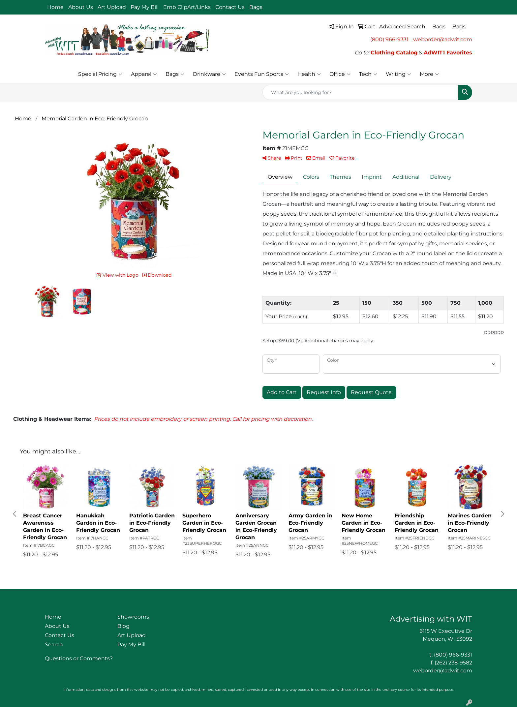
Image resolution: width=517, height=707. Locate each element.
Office (339, 74)
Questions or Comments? (79, 658)
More (429, 74)
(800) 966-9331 (389, 39)
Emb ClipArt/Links (187, 7)
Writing (398, 74)
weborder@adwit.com (442, 39)
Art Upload (112, 7)
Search (54, 644)
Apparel (144, 74)
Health (309, 74)
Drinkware (209, 74)
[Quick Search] (360, 92)
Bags (175, 74)
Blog (123, 626)
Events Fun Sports (261, 74)
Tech (368, 74)
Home (55, 7)
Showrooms (133, 617)
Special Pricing (100, 74)
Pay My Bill (145, 7)
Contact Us (230, 7)
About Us (80, 7)
